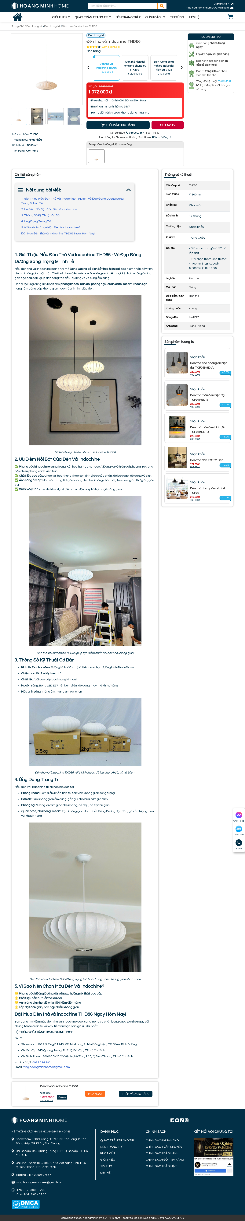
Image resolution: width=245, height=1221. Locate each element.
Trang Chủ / (19, 26)
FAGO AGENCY (173, 1217)
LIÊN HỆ (194, 17)
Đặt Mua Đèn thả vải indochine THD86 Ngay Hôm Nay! (58, 233)
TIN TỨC (175, 17)
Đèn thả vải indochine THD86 (79, 26)
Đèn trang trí (34, 26)
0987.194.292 (41, 1062)
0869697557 (221, 3)
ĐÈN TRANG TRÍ (127, 17)
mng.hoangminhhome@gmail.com (207, 7)
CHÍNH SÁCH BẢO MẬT (161, 1166)
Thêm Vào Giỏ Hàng (135, 1094)
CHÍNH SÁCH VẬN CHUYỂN (164, 1146)
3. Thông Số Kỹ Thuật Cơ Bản (41, 215)
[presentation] (88, 68)
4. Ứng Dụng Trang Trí (36, 221)
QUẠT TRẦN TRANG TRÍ (91, 17)
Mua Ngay (95, 1094)
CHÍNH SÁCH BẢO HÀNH (162, 1153)
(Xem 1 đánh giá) (111, 47)
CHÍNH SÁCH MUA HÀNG (162, 1140)
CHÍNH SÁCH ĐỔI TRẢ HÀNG (165, 1159)
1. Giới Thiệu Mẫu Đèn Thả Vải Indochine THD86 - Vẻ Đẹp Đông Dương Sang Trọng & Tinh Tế (72, 201)
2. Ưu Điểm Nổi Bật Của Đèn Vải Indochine (49, 209)
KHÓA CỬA (107, 1153)
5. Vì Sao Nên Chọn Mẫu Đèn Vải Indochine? (50, 227)
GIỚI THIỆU (59, 17)
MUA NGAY (167, 125)
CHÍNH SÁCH (153, 17)
